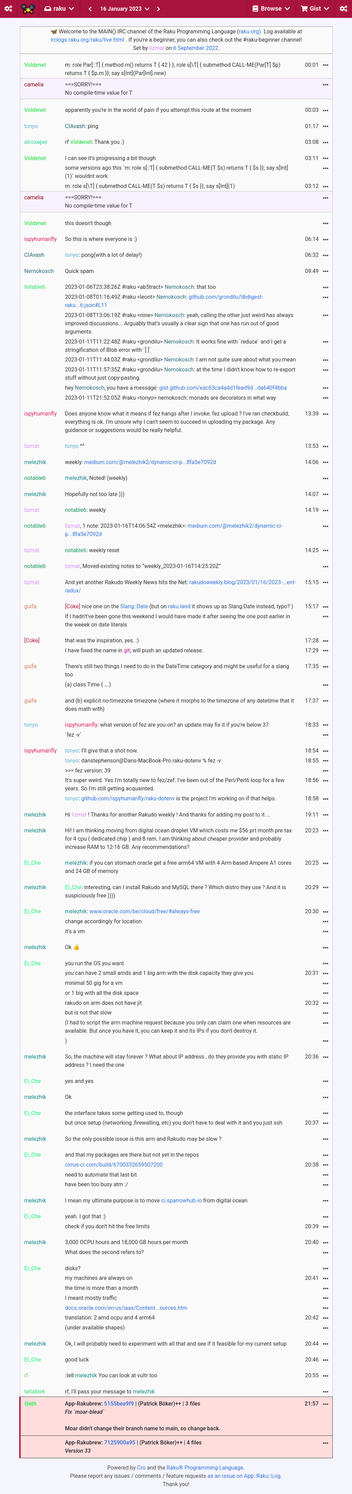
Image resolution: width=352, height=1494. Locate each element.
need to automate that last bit (101, 1174)
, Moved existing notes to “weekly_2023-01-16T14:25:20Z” (143, 566)
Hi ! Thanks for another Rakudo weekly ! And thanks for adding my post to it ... (168, 814)
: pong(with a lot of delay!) (103, 255)
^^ (75, 446)
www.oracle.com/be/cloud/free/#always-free (144, 911)
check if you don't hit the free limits (107, 1226)
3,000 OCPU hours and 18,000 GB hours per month (126, 1242)
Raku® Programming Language (205, 1467)
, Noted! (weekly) (96, 478)
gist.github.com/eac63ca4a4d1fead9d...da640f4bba (223, 388)
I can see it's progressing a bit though (110, 158)
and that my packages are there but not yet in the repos (132, 1154)
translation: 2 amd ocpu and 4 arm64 (110, 1317)
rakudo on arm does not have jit (103, 1003)
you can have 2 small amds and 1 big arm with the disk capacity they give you (159, 973)
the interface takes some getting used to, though (124, 1113)
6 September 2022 (195, 48)
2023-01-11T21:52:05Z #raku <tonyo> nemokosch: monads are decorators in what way (170, 397)
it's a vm (75, 931)
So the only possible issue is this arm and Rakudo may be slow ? (143, 1139)
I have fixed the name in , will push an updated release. (134, 650)
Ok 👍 (72, 947)
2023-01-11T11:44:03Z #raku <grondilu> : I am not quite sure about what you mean (180, 359)
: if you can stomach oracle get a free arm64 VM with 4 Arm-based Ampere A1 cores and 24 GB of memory (178, 867)
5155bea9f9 (119, 1403)
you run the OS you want (94, 963)
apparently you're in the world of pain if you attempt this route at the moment (158, 110)
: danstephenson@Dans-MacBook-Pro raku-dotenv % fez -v (143, 760)
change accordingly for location (103, 921)
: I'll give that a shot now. (101, 750)
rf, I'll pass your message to (110, 1391)
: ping (81, 126)
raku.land (179, 606)
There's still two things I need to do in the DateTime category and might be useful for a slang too (177, 670)
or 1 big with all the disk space (102, 993)
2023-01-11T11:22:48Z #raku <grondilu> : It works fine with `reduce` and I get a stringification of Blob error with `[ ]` (175, 345)
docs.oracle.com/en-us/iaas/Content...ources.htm (126, 1308)
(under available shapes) (95, 1327)
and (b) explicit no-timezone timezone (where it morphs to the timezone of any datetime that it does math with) (179, 704)
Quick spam (79, 271)
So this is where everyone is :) (101, 239)
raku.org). (250, 31)
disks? (72, 1268)
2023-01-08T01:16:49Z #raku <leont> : (164, 301)
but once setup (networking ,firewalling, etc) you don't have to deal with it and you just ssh (173, 1122)
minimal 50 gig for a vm (94, 983)
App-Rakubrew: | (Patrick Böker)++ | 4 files (133, 1446)
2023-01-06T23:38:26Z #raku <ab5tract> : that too (140, 287)
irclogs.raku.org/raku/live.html (87, 39)
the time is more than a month (101, 1288)
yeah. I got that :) (85, 1216)
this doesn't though (88, 223)
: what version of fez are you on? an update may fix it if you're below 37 (167, 725)
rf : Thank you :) (94, 142)
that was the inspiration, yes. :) (102, 640)
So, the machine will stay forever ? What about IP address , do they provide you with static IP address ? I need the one (176, 1060)
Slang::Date (134, 606)
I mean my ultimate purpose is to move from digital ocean (156, 1200)
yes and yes (79, 1081)
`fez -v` (73, 735)
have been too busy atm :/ (96, 1184)
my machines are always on (98, 1278)
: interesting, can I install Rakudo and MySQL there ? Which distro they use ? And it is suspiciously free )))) (175, 891)
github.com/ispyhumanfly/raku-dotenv (128, 798)
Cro (141, 1467)
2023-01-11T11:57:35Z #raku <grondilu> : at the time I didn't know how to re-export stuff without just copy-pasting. (180, 373)
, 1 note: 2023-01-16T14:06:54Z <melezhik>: (174, 530)
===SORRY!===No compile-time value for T (98, 88)
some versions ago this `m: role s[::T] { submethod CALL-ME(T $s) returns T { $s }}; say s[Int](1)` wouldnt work (176, 172)
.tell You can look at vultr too (111, 1375)
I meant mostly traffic (91, 1298)
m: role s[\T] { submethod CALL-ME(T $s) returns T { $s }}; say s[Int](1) (150, 186)
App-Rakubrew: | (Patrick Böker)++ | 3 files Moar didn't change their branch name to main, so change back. (143, 1416)
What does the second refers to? (104, 1252)
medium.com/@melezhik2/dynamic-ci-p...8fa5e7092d (150, 462)
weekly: (140, 462)
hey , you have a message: (176, 388)
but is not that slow (88, 1012)
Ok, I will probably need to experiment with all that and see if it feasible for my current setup (176, 1343)
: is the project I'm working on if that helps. (170, 798)
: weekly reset (92, 550)
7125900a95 (119, 1442)
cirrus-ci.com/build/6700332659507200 (114, 1164)
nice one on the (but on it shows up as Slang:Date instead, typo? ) (179, 606)
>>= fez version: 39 (88, 770)
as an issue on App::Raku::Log (244, 1476)
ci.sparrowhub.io (181, 1200)
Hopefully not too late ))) (94, 494)
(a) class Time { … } (88, 684)
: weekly (85, 510)
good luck (77, 1359)
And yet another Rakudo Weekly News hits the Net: (180, 586)
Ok (68, 1097)
